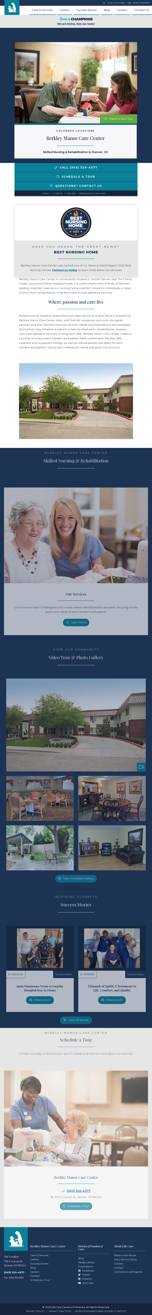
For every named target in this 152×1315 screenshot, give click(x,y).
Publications (85, 1266)
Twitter (84, 1274)
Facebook (86, 1270)
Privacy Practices (60, 1311)
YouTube (85, 1283)
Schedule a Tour (76, 176)
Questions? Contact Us (76, 186)
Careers (122, 10)
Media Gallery (86, 1262)
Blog (107, 10)
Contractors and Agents (128, 1272)
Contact (35, 1276)
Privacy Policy (35, 1311)
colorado (70, 193)
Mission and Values (125, 1255)
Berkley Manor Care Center (92, 193)
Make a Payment (139, 3)
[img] (55, 167)
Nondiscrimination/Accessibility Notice (100, 1311)
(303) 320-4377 (14, 1272)
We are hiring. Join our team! (76, 21)
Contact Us (141, 10)
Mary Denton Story (125, 1259)
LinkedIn (85, 1279)
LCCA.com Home (114, 3)
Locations (57, 193)
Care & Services (42, 10)
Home (46, 193)
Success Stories (86, 10)
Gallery (64, 10)
